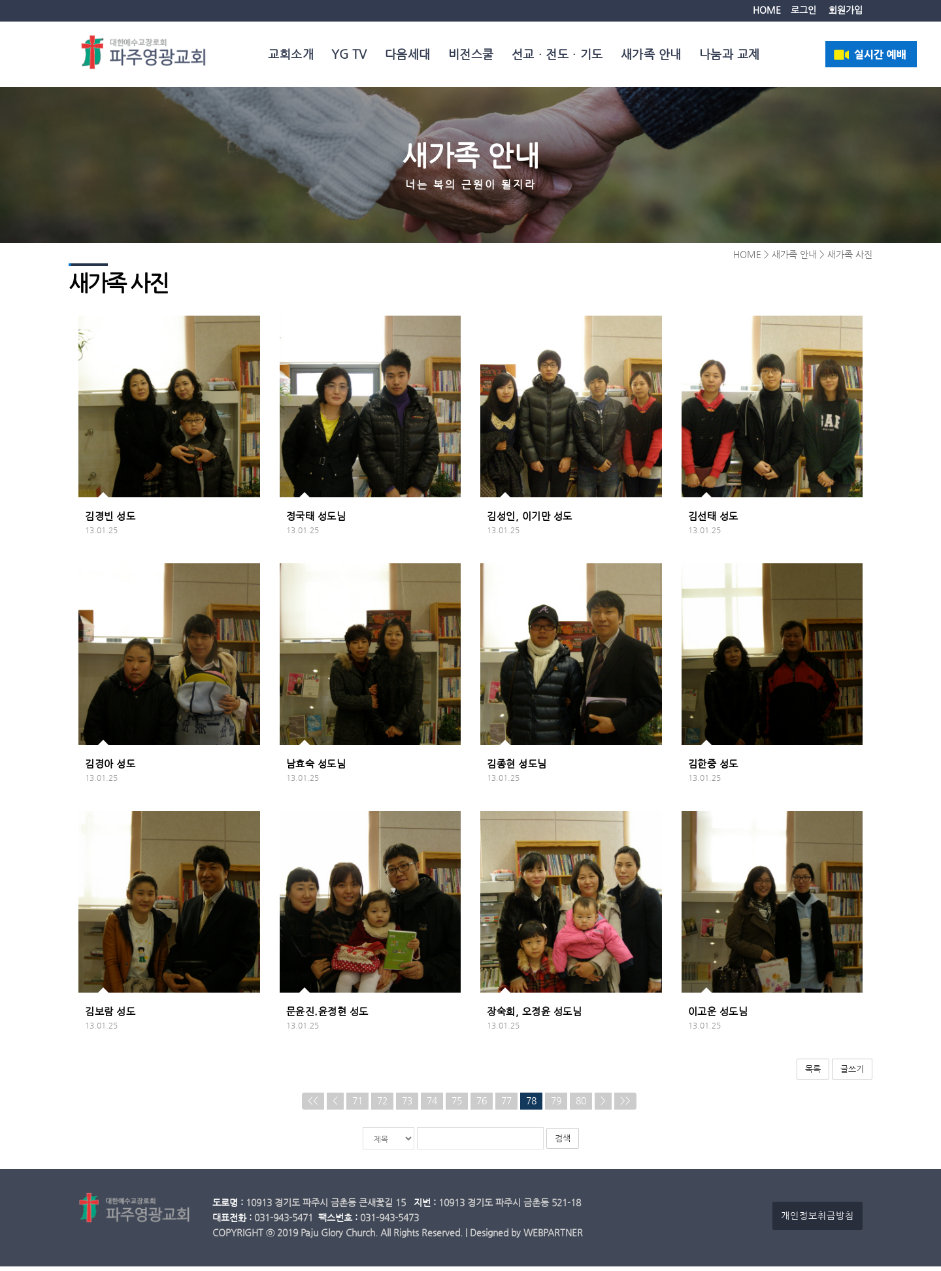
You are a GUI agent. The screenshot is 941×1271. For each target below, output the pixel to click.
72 (382, 1105)
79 (556, 1105)
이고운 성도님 (718, 1015)
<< (313, 1105)
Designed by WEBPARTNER (526, 1237)
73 (407, 1105)
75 (457, 1105)
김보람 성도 (110, 1015)
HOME (767, 10)
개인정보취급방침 (817, 1220)
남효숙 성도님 (316, 768)
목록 (813, 1073)
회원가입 (846, 10)
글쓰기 (852, 1073)
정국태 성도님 (316, 520)
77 (506, 1105)
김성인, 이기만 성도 (529, 520)
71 (357, 1105)
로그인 (803, 10)
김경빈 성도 (110, 520)
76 (481, 1105)
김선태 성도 (713, 520)
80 (581, 1105)
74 (432, 1105)
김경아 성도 (110, 768)
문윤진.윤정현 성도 (327, 1015)
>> (625, 1105)
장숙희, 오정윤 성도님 (534, 1015)
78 (531, 1105)
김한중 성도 (713, 768)
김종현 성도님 (517, 768)
